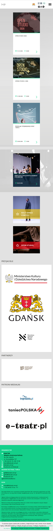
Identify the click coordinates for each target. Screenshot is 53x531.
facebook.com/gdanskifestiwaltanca (8, 477)
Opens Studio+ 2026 (21, 81)
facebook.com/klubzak (11, 467)
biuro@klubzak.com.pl (11, 463)
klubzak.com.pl (8, 465)
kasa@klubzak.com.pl (10, 485)
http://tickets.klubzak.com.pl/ (16, 504)
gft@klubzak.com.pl (10, 473)
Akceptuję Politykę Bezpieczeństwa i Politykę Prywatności (30, 528)
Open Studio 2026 (21, 36)
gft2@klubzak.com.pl (10, 475)
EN (44, 3)
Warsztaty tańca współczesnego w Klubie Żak (26, 176)
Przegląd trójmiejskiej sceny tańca (24, 126)
